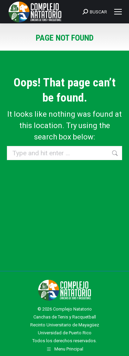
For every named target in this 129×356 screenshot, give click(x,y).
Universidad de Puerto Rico (65, 332)
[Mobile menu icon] (118, 12)
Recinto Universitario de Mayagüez (64, 324)
